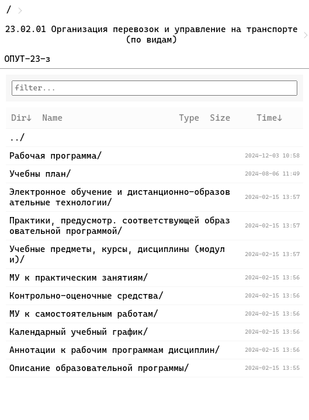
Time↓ (269, 118)
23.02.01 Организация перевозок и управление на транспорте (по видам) (154, 34)
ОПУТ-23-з (28, 59)
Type (189, 118)
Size (220, 118)
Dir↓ (21, 118)
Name (52, 118)
